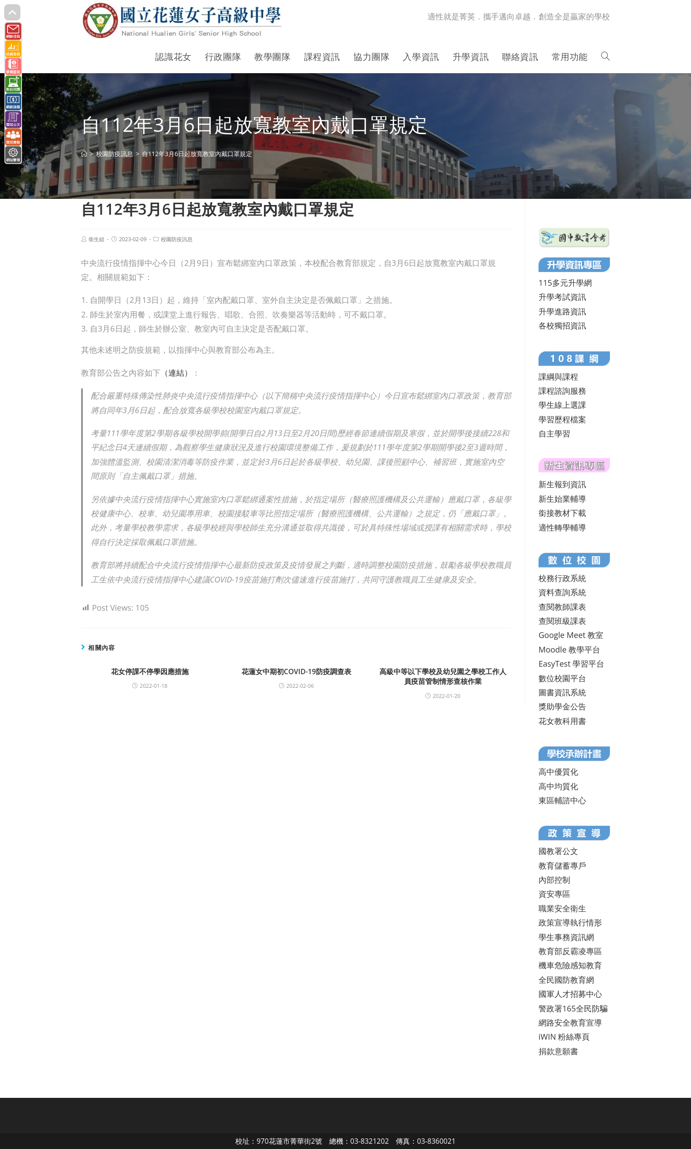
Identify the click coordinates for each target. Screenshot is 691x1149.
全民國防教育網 (566, 979)
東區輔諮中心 (562, 800)
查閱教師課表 (562, 606)
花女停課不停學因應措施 (150, 671)
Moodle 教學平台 (569, 649)
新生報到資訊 (562, 484)
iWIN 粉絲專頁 (564, 1036)
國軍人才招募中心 (570, 994)
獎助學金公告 (562, 706)
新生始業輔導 (562, 498)
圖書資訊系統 (562, 692)
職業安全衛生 (562, 908)
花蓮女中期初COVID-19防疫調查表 (296, 671)
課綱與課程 (558, 376)
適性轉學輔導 (562, 527)
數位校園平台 (562, 678)
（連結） (176, 372)
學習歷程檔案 (562, 419)
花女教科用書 (562, 721)
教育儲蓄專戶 (562, 865)
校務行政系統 (562, 578)
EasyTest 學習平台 (571, 663)
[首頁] (84, 153)
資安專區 (554, 893)
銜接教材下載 (562, 512)
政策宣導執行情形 (570, 922)
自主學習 (554, 433)
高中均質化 (558, 786)
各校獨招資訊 (562, 325)
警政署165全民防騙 (573, 1008)
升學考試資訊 (562, 296)
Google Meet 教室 (571, 635)
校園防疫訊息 (177, 239)
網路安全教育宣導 (570, 1022)
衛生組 (96, 239)
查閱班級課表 (562, 621)
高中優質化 (558, 771)
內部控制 (554, 879)
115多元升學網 (565, 282)
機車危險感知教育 (570, 965)
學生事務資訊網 (566, 937)
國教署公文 (558, 851)
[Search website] (605, 57)
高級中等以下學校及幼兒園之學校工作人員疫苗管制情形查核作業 (442, 676)
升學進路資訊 (562, 311)
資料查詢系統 (562, 592)
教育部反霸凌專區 (570, 951)
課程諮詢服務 (562, 390)
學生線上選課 (562, 404)
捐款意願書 (558, 1051)
